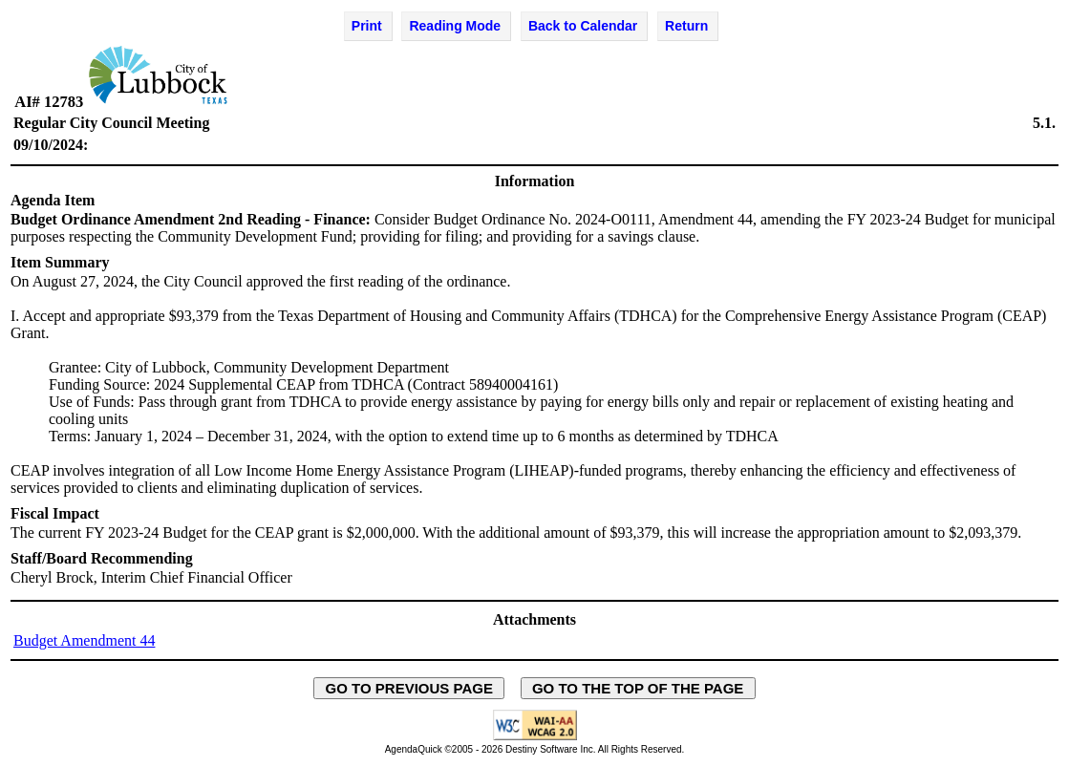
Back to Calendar (582, 25)
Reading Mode (455, 25)
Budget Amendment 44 (84, 640)
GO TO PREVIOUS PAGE (409, 688)
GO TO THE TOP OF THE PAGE (638, 688)
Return (686, 25)
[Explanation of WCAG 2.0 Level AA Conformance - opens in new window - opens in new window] (535, 737)
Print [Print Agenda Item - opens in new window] (367, 25)
